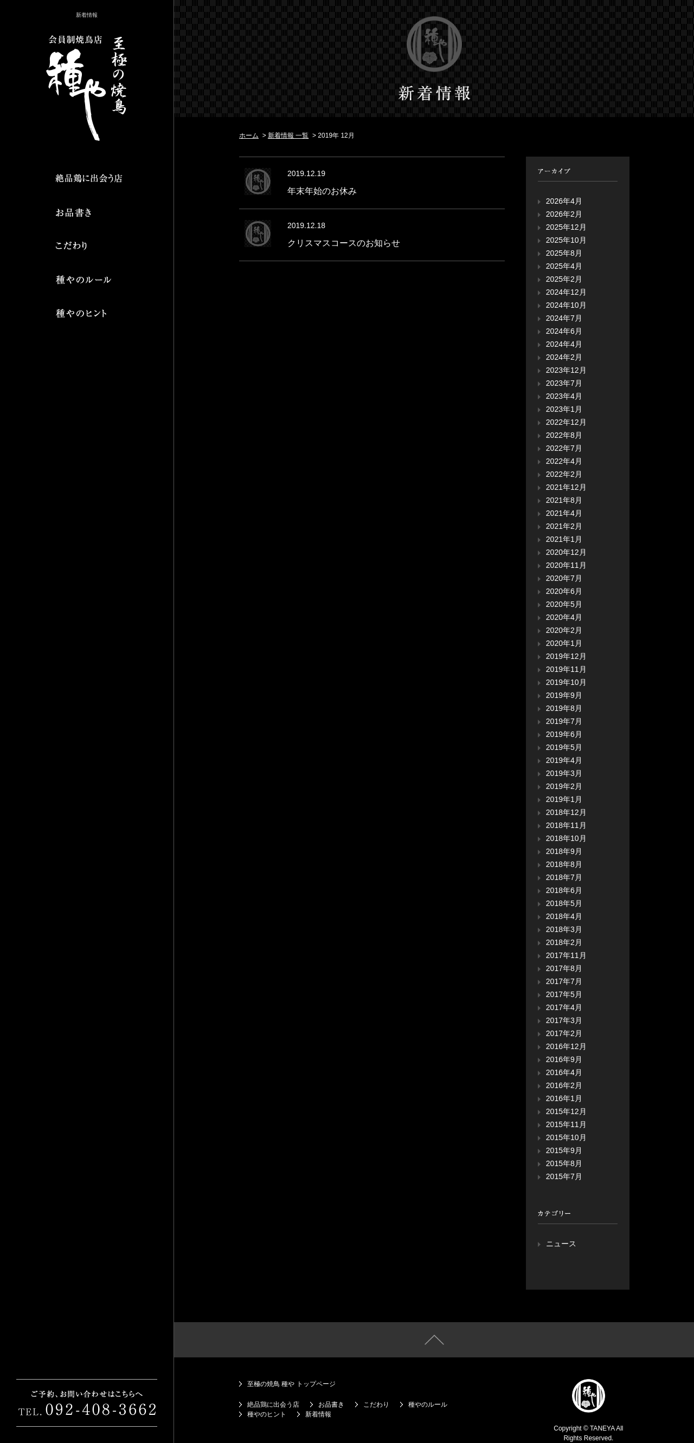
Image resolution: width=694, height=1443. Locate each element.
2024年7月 (564, 318)
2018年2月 (564, 942)
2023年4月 (564, 396)
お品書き (331, 1404)
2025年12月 (566, 227)
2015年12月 (566, 1111)
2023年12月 (566, 370)
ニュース (561, 1243)
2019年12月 (566, 656)
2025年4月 (564, 266)
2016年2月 (564, 1085)
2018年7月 (564, 877)
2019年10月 (566, 682)
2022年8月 (564, 435)
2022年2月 (564, 474)
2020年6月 (564, 591)
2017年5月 (564, 994)
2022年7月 (564, 448)
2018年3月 (564, 929)
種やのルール (427, 1404)
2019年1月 (564, 799)
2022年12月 (566, 422)
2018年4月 (564, 916)
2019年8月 (564, 708)
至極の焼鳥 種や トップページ (291, 1384)
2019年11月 (566, 669)
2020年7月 (564, 578)
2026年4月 (564, 201)
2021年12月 (566, 487)
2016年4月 (564, 1072)
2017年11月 (566, 955)
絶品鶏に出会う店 (273, 1404)
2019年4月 (564, 760)
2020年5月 (564, 604)
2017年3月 (564, 1020)
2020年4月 (564, 617)
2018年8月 (564, 864)
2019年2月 (564, 786)
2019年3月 (564, 773)
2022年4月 (564, 461)
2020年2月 (564, 630)
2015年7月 (564, 1176)
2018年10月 (566, 838)
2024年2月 (564, 357)
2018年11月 (566, 825)
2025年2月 (564, 279)
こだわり (376, 1404)
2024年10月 (566, 305)
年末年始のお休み (322, 191)
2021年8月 (564, 500)
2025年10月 (566, 240)
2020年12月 (566, 552)
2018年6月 (564, 890)
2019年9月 (564, 695)
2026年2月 (564, 214)
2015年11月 (566, 1124)
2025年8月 (564, 253)
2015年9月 (564, 1150)
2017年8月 (564, 968)
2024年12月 (566, 292)
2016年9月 (564, 1059)
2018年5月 (564, 903)
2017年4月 (564, 1007)
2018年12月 (566, 812)
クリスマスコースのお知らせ (343, 243)
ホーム (249, 135)
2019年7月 (564, 721)
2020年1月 (564, 643)
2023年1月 (564, 409)
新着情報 (318, 1414)
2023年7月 (564, 383)
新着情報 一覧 (288, 135)
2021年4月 (564, 513)
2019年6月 (564, 734)
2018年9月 (564, 851)
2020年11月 (566, 565)
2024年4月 (564, 344)
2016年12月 (566, 1046)
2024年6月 (564, 331)
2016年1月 (564, 1098)
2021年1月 (564, 539)
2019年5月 (564, 747)
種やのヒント (266, 1414)
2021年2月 (564, 526)
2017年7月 (564, 981)
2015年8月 (564, 1163)
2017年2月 (564, 1033)
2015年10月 (566, 1137)
